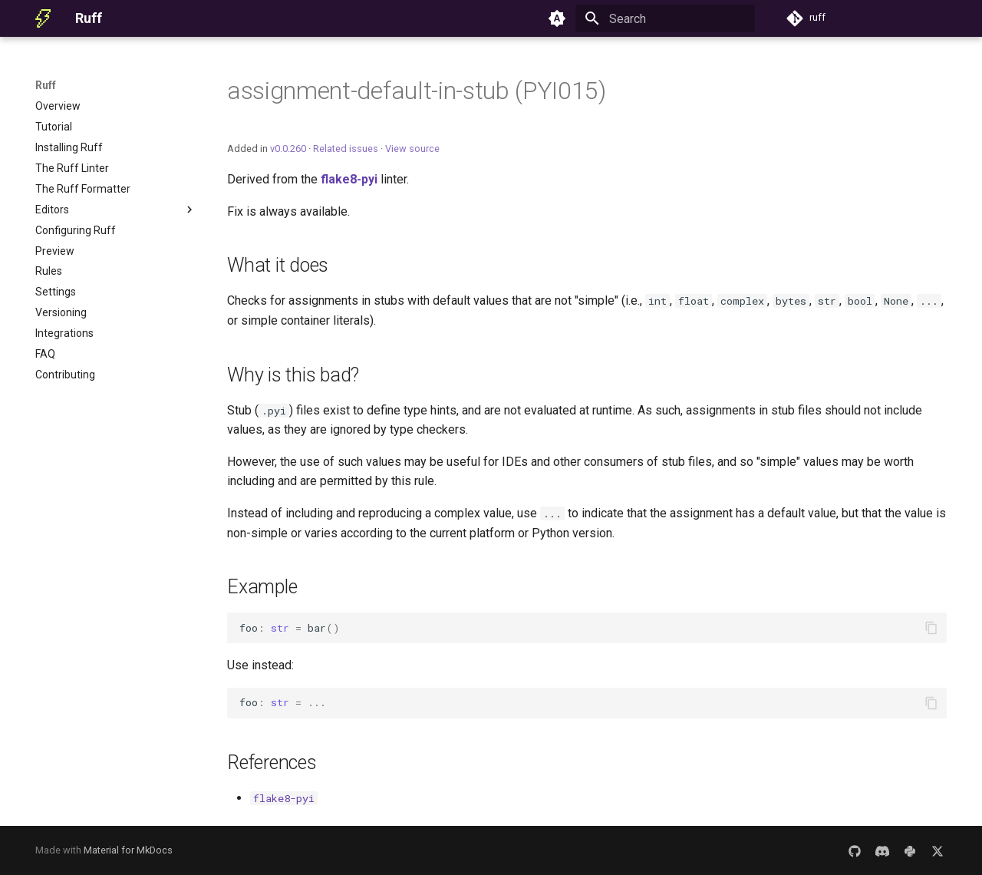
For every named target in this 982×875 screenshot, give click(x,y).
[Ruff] (43, 18)
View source (412, 148)
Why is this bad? (293, 375)
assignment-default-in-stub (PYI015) (416, 90)
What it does (277, 265)
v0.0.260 (288, 148)
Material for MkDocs (128, 850)
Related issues (345, 148)
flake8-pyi (349, 179)
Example (262, 587)
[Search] (665, 18)
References (272, 762)
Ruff (45, 85)
